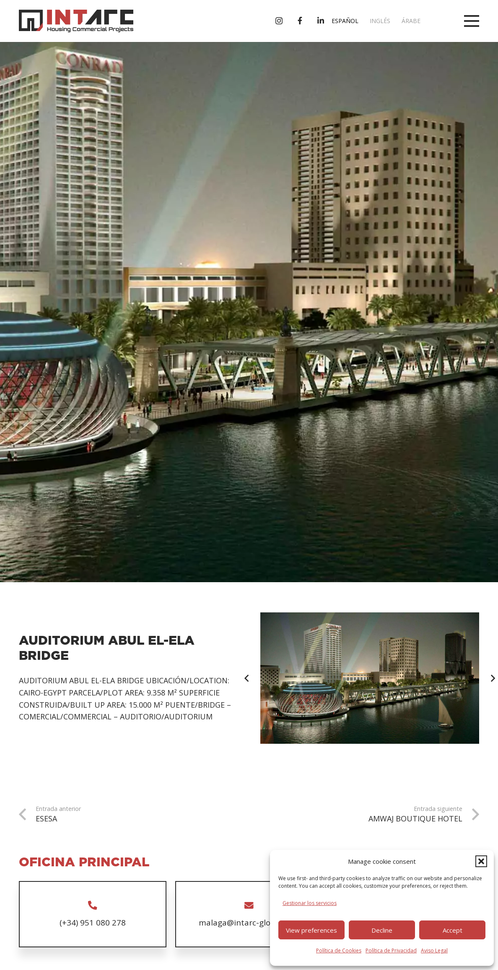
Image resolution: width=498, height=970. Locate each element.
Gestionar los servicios (310, 903)
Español (345, 21)
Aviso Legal (434, 950)
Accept (452, 930)
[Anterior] (247, 678)
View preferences (311, 930)
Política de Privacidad (391, 950)
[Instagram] (279, 21)
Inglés (380, 21)
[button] (481, 861)
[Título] (300, 20)
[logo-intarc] (76, 21)
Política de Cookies (338, 950)
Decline (381, 930)
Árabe (411, 21)
